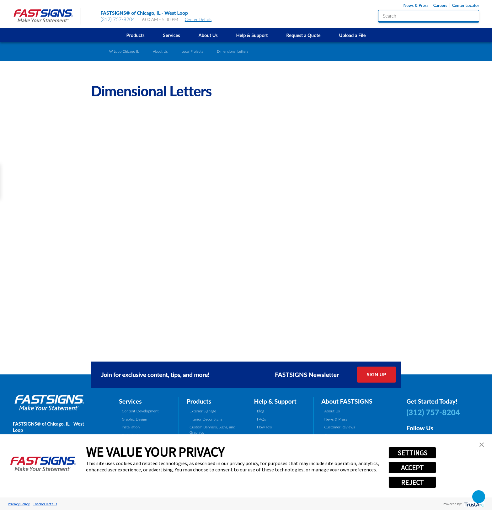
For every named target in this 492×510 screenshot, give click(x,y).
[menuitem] (135, 35)
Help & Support (252, 35)
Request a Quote (303, 35)
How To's (264, 427)
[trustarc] (473, 504)
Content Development (140, 411)
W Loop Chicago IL (124, 51)
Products (135, 35)
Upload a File (352, 35)
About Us (207, 35)
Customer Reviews (339, 427)
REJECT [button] (412, 482)
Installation (131, 427)
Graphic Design (134, 419)
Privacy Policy (19, 504)
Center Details (201, 19)
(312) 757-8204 (117, 19)
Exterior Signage (203, 411)
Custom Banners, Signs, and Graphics (212, 429)
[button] (481, 444)
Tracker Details (45, 504)
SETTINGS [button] (412, 452)
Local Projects (192, 51)
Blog (260, 411)
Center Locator (465, 5)
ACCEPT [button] (412, 467)
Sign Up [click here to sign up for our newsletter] (376, 374)
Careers (440, 5)
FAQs (261, 419)
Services (171, 35)
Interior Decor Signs (206, 419)
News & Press (415, 5)
